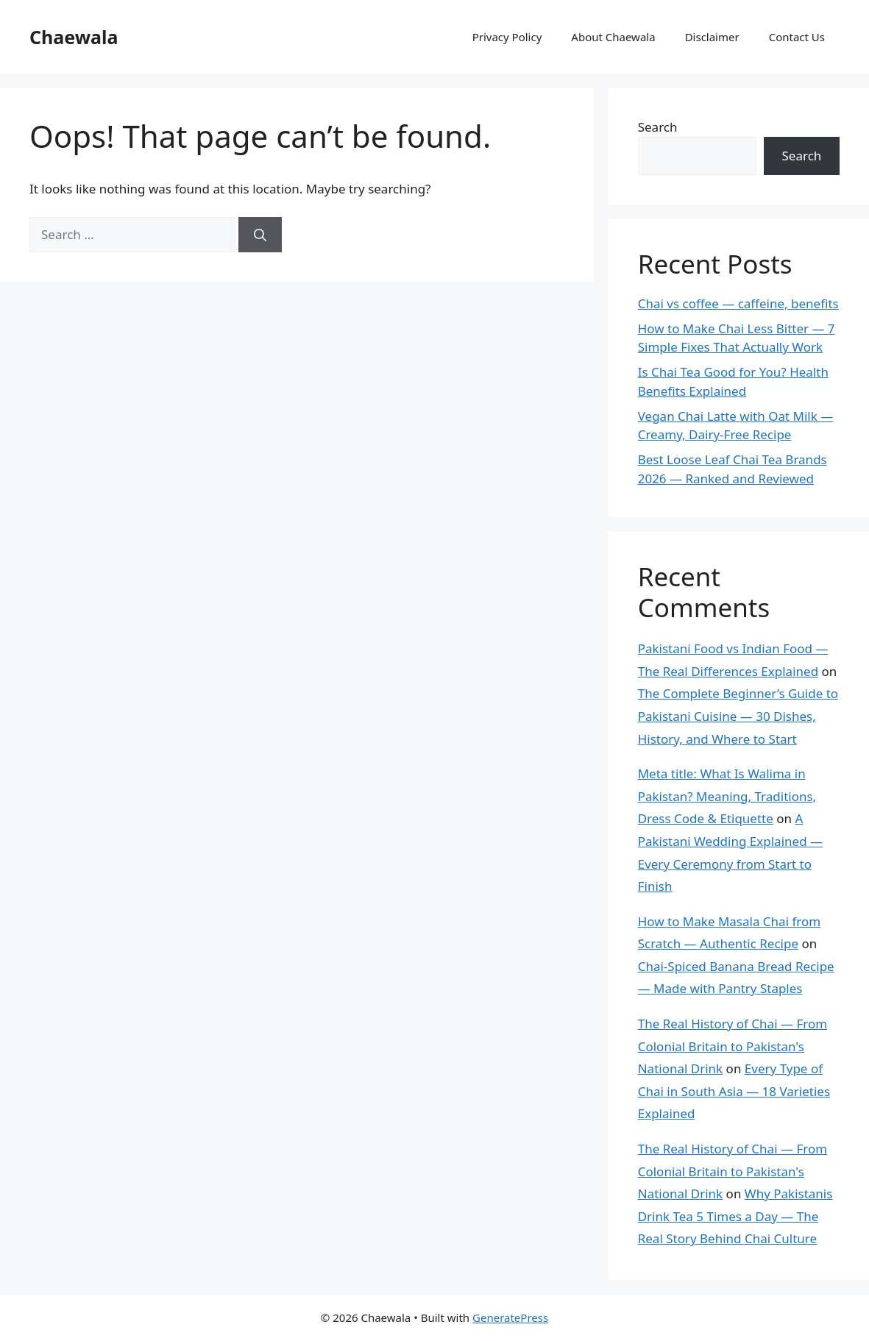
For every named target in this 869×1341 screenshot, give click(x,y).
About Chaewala (613, 36)
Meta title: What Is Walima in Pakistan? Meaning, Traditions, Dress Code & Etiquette (727, 796)
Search (658, 126)
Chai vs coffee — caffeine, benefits (738, 303)
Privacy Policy (507, 36)
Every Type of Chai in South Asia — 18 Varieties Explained (734, 1091)
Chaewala (73, 36)
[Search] (260, 234)
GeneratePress (510, 1317)
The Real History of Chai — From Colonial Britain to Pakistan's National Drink (732, 1046)
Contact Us (797, 36)
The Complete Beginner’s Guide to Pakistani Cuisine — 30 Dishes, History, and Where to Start (738, 716)
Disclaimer (712, 36)
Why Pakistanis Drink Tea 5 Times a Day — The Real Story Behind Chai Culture (735, 1216)
